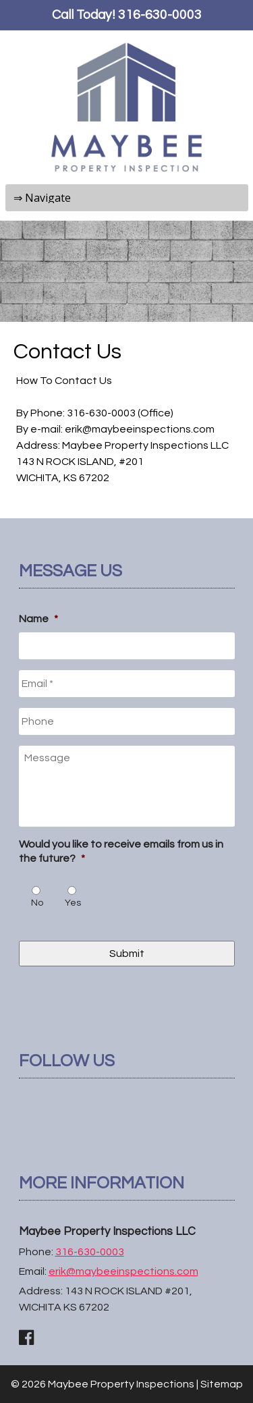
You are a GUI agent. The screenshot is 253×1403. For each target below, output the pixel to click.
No (37, 903)
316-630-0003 (160, 15)
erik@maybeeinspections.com (123, 1271)
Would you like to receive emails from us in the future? (121, 851)
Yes (73, 903)
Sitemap (221, 1384)
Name (38, 618)
